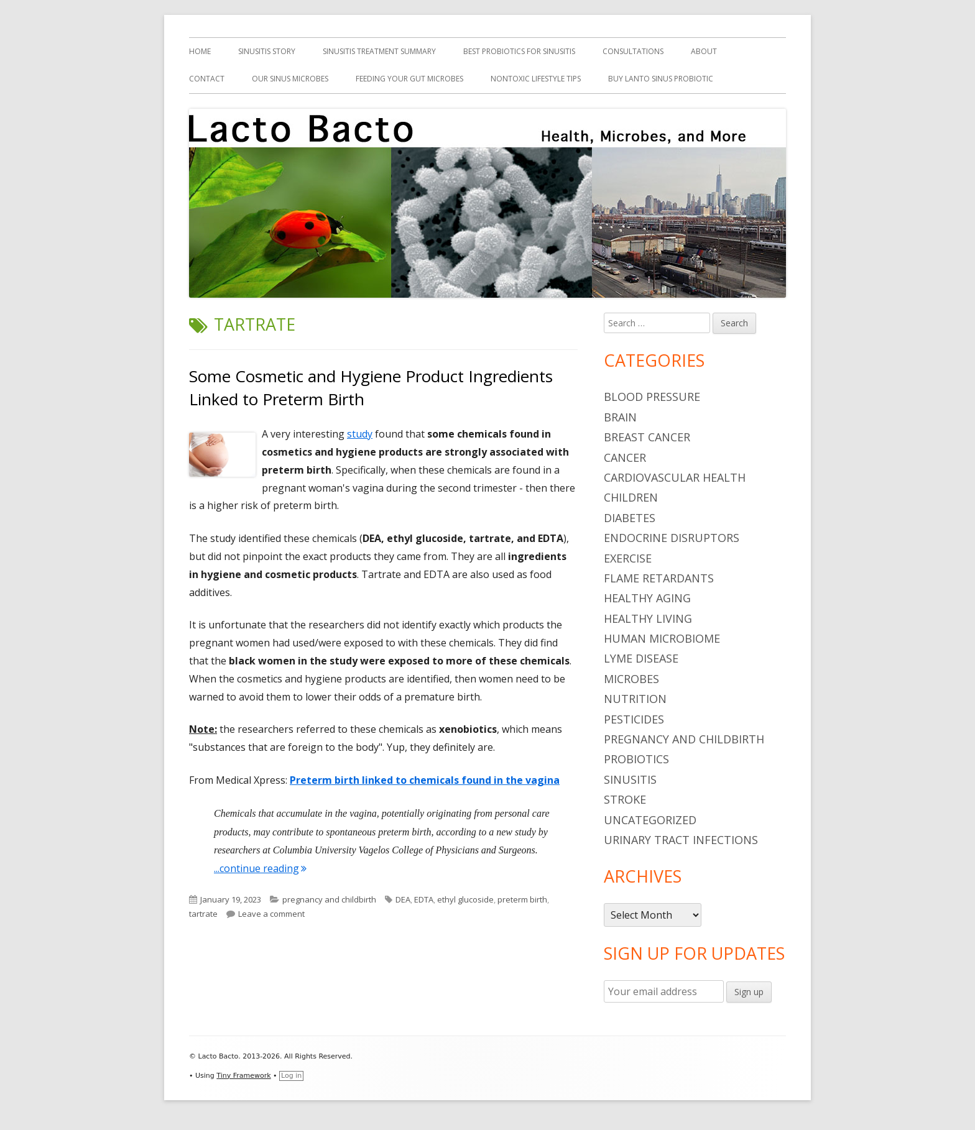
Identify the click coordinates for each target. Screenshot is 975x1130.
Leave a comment (271, 913)
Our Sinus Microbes (290, 78)
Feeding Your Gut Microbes (409, 78)
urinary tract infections (681, 839)
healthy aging (647, 597)
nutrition (635, 698)
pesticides (634, 719)
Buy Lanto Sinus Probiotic (660, 78)
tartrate (203, 913)
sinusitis (630, 779)
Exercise (628, 558)
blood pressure (652, 396)
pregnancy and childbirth (329, 899)
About (704, 51)
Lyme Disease (641, 658)
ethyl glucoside (465, 899)
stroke (625, 799)
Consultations (633, 51)
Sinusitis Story (266, 51)
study (359, 434)
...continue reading (260, 868)
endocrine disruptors (671, 537)
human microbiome (662, 638)
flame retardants (659, 578)
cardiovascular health (675, 477)
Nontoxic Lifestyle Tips (536, 78)
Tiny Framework (243, 1076)
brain (620, 417)
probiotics (636, 758)
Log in (291, 1076)
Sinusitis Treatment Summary (379, 51)
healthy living (648, 618)
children (631, 497)
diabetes (629, 517)
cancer (625, 457)
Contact (206, 78)
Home (200, 51)
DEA (402, 899)
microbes (631, 678)
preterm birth (522, 899)
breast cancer (647, 436)
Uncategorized (650, 819)
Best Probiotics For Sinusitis (519, 51)
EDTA (423, 899)
